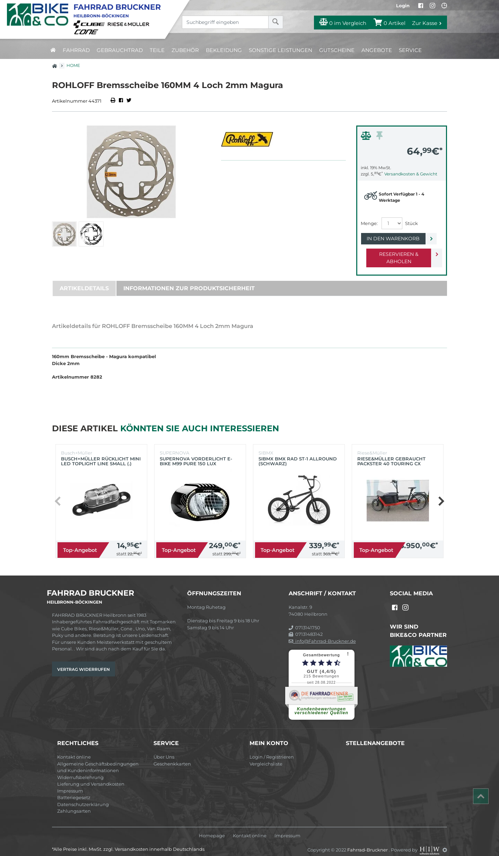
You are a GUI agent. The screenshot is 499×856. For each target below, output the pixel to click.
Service (410, 50)
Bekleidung (224, 50)
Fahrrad (76, 50)
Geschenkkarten (172, 756)
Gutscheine (336, 50)
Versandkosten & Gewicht (410, 173)
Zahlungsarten (74, 803)
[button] (441, 494)
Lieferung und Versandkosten (90, 776)
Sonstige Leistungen (280, 50)
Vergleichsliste (266, 756)
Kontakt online (74, 749)
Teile (157, 50)
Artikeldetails (84, 281)
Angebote (376, 50)
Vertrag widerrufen (83, 662)
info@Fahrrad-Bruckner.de (322, 634)
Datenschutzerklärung (83, 797)
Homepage (212, 828)
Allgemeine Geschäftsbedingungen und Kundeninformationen (98, 760)
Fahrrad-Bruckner (368, 842)
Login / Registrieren (272, 749)
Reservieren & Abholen (396, 254)
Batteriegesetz (73, 790)
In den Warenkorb (395, 238)
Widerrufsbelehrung (80, 770)
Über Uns (164, 749)
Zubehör (185, 50)
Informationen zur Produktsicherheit (189, 281)
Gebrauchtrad (120, 50)
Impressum (70, 783)
